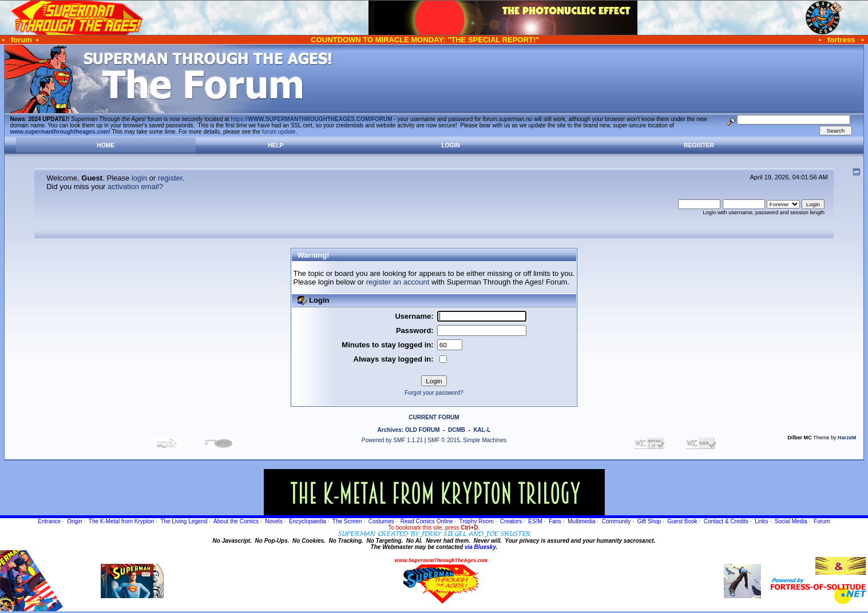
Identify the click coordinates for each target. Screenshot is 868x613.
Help (276, 145)
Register (699, 145)
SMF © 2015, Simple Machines (466, 440)
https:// (311, 119)
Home (105, 145)
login (139, 178)
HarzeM (847, 437)
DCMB (456, 430)
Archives (390, 430)
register (170, 178)
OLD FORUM (422, 430)
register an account (398, 282)
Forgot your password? (434, 393)
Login (450, 145)
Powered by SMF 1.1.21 (392, 440)
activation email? (135, 186)
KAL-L (481, 430)
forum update (279, 132)
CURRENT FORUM (434, 417)
